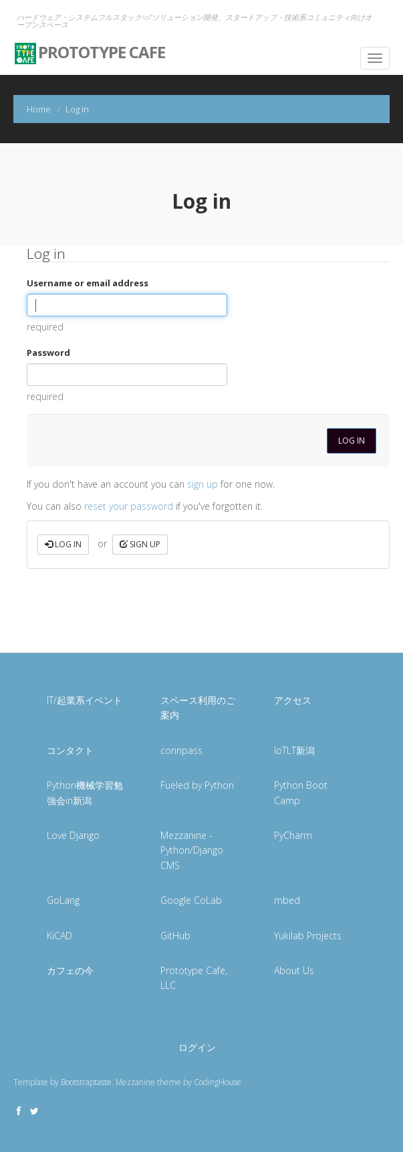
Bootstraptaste (86, 1082)
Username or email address (87, 283)
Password (48, 353)
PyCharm (293, 835)
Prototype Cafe (89, 48)
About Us (294, 970)
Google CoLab (191, 900)
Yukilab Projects (308, 935)
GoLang (63, 900)
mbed (287, 900)
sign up (202, 484)
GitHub (175, 935)
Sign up (140, 544)
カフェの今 (70, 970)
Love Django (73, 835)
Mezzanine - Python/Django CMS (191, 850)
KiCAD (59, 935)
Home (39, 109)
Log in (63, 544)
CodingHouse (217, 1082)
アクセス (292, 700)
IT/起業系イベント (84, 700)
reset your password (128, 506)
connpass (181, 750)
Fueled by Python (197, 785)
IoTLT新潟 (294, 750)
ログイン (197, 1047)
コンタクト (70, 750)
